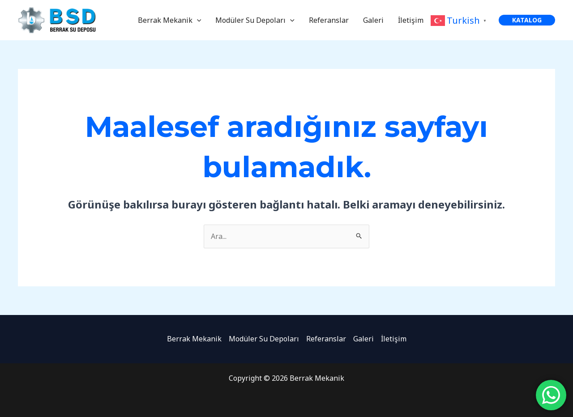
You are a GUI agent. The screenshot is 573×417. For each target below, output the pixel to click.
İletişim (410, 20)
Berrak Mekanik (169, 20)
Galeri (373, 20)
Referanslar (329, 20)
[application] (196, 20)
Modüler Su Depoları (255, 20)
